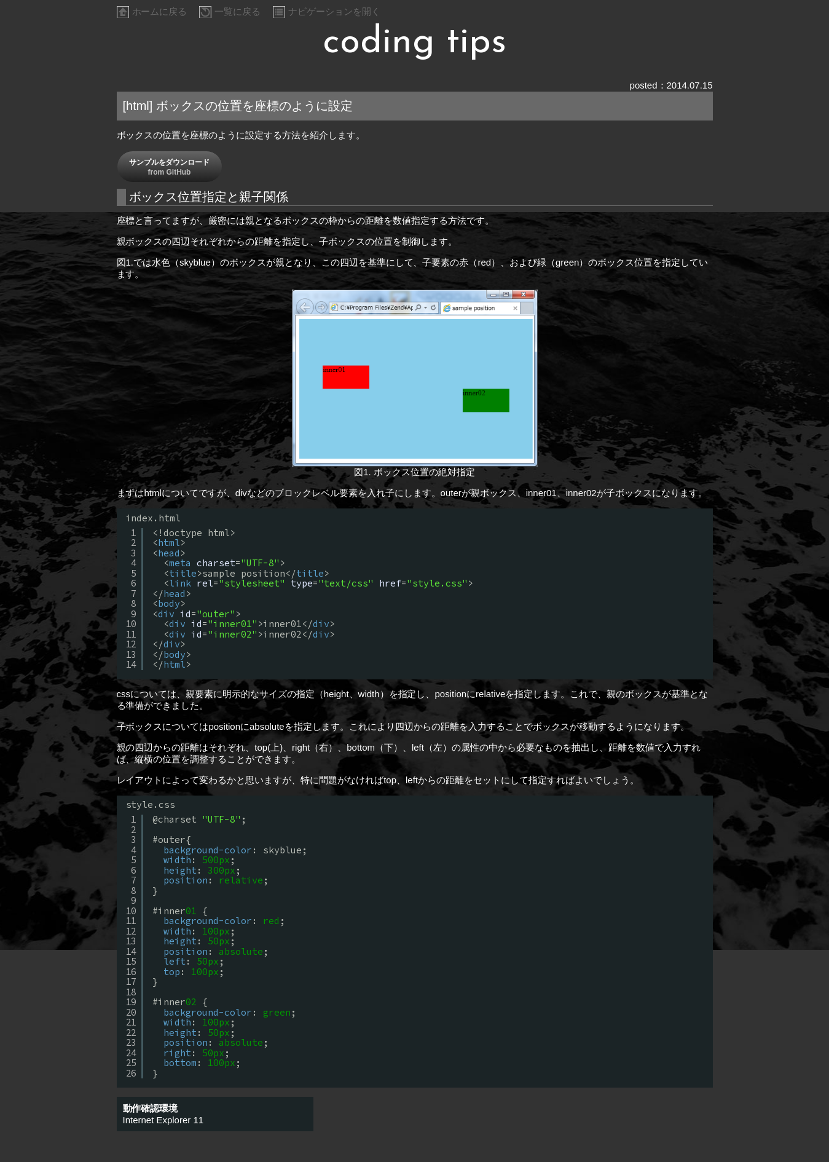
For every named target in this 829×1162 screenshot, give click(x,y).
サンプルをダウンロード (169, 167)
